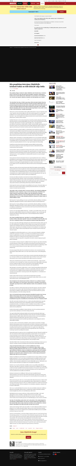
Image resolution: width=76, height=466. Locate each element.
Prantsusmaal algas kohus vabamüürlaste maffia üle (60, 107)
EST (63, 0)
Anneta (62, 11)
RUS (65, 0)
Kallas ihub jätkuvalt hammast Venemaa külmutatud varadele (59, 121)
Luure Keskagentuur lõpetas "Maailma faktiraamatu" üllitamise (60, 102)
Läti (26, 428)
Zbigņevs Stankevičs (39, 428)
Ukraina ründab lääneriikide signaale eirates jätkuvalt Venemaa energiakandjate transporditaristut (60, 87)
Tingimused (60, 0)
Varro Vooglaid (16, 88)
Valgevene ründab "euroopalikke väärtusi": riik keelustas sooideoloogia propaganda (60, 127)
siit (16, 458)
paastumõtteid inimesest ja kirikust (60, 146)
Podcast (33, 3)
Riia (33, 428)
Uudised (25, 3)
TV (29, 3)
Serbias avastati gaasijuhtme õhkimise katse (60, 110)
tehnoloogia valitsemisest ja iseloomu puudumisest (60, 137)
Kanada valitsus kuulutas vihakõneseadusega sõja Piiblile (60, 93)
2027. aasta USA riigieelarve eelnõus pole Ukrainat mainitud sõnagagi (60, 132)
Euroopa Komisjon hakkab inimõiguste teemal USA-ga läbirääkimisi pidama (60, 150)
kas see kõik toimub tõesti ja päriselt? (60, 141)
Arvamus (20, 3)
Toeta (56, 0)
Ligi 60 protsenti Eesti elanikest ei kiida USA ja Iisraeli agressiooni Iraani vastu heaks (60, 116)
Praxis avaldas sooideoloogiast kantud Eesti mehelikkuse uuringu (60, 97)
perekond (30, 428)
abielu (14, 428)
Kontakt (49, 0)
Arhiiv (38, 3)
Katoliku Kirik (22, 428)
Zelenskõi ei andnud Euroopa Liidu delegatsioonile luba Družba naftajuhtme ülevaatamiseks (59, 156)
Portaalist (53, 0)
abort (17, 428)
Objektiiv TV (11, 47)
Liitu (63, 172)
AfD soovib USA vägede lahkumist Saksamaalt (60, 161)
